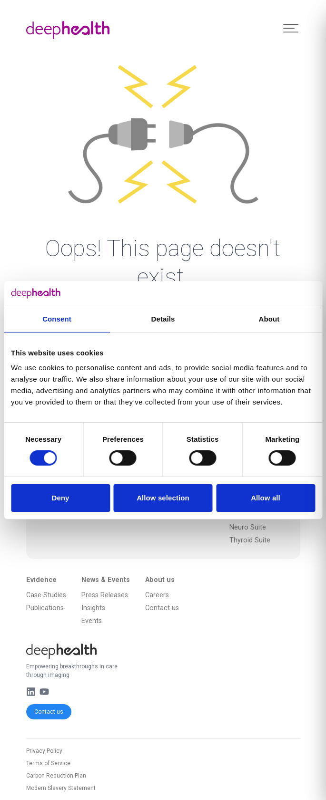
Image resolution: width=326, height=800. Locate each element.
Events (91, 621)
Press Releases (104, 595)
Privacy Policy (44, 751)
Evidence (41, 580)
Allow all (265, 498)
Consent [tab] (56, 319)
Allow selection (163, 498)
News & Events (105, 580)
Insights (93, 608)
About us (160, 580)
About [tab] (269, 319)
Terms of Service (48, 763)
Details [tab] (163, 319)
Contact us (48, 711)
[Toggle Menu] (290, 28)
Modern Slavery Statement (61, 788)
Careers (157, 595)
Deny (60, 498)
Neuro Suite (247, 527)
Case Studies (46, 595)
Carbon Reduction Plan (56, 775)
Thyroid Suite (249, 540)
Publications (45, 608)
